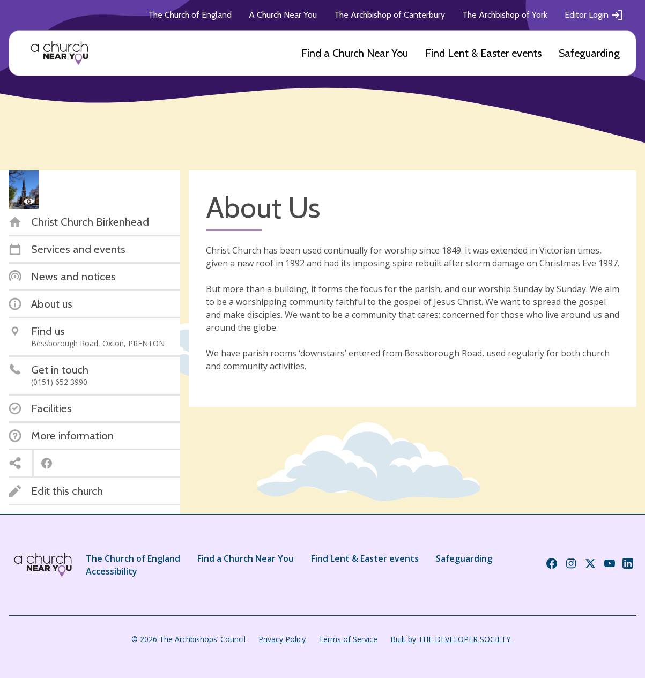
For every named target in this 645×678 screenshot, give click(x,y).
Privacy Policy (282, 639)
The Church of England (190, 15)
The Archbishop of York (504, 15)
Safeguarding (589, 53)
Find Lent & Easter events (483, 53)
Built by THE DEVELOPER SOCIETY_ (452, 639)
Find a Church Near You (354, 53)
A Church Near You (283, 15)
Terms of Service (347, 639)
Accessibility (111, 571)
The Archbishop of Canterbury (389, 15)
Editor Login (594, 15)
